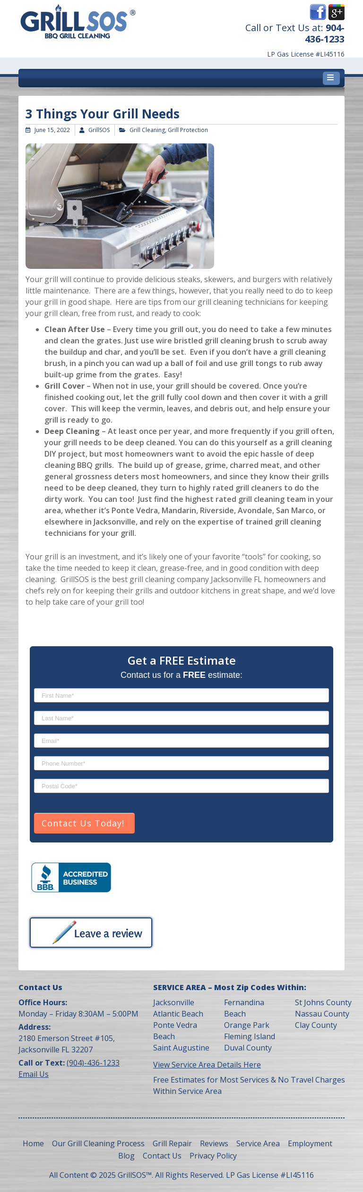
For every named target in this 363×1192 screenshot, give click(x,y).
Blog (126, 1155)
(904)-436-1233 (93, 1063)
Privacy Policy (213, 1155)
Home (33, 1143)
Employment (310, 1143)
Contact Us (162, 1155)
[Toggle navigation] (331, 78)
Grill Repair (172, 1143)
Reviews (214, 1143)
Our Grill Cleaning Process (98, 1143)
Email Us (33, 1074)
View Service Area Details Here (207, 1064)
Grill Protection (188, 130)
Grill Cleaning (147, 130)
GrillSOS (99, 130)
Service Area (258, 1143)
